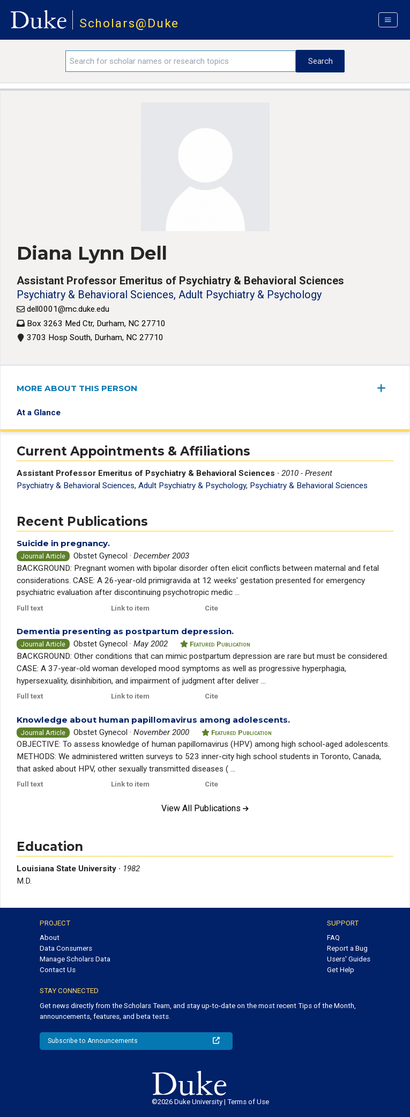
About (49, 938)
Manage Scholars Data (75, 959)
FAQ (333, 938)
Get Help (340, 970)
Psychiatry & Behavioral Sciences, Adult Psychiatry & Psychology (169, 294)
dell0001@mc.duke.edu (68, 309)
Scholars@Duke (129, 23)
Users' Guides (348, 959)
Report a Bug (347, 948)
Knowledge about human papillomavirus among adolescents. (153, 720)
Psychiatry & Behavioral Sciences (309, 485)
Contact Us (58, 970)
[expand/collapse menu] (385, 388)
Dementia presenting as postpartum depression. (125, 631)
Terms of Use (248, 1102)
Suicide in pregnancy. (63, 543)
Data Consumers (66, 948)
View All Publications (205, 808)
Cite (211, 608)
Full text (30, 608)
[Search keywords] (180, 61)
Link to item (130, 608)
